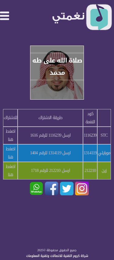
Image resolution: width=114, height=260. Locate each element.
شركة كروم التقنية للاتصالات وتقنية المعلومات (57, 256)
